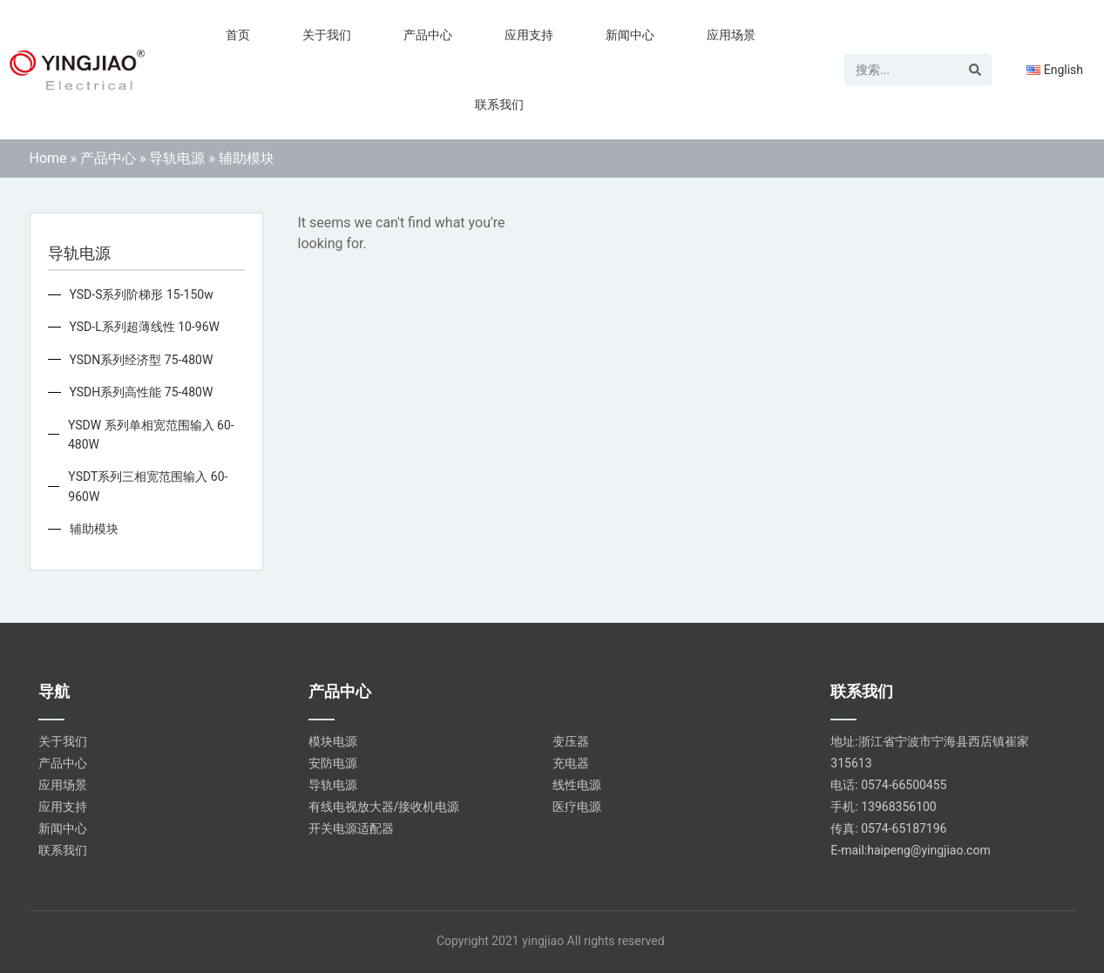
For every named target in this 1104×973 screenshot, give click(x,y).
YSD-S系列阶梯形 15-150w (141, 294)
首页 (238, 35)
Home (48, 158)
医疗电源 (576, 807)
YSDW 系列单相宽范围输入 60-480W (151, 434)
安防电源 (332, 763)
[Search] (975, 69)
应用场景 (731, 35)
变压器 (570, 741)
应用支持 (529, 35)
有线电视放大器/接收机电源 (384, 807)
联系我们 (499, 104)
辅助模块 (94, 529)
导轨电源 (177, 158)
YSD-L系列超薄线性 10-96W (145, 327)
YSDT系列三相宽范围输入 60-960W (147, 486)
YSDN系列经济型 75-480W (141, 360)
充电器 (570, 763)
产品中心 (427, 35)
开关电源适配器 (351, 828)
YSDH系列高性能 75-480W (141, 392)
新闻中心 (630, 35)
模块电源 (332, 741)
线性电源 (576, 785)
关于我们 (326, 35)
